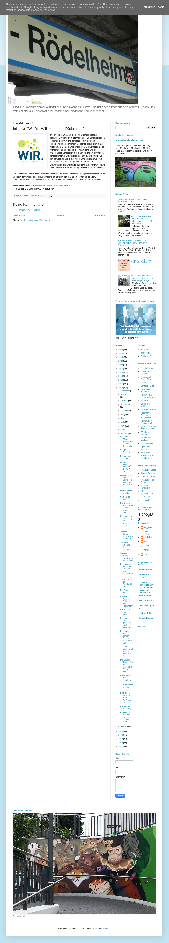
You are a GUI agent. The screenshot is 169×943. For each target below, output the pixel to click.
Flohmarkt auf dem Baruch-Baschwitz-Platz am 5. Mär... (126, 637)
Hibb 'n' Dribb (145, 613)
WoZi (146, 541)
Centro (144, 383)
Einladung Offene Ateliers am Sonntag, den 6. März (126, 441)
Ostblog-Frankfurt (148, 409)
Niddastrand (146, 400)
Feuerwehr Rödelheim (145, 390)
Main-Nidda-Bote (148, 476)
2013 (120, 739)
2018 (120, 380)
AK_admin (148, 527)
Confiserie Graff (147, 386)
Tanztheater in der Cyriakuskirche (126, 583)
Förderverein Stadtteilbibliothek (148, 396)
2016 (120, 387)
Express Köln (146, 500)
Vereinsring (145, 452)
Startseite (60, 215)
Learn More (149, 7)
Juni (123, 418)
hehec (146, 546)
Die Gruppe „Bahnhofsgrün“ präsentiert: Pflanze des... (126, 666)
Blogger (107, 929)
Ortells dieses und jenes (147, 405)
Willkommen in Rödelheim (147, 457)
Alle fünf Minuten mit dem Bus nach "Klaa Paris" (126, 651)
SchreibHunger (146, 618)
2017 (120, 384)
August (124, 410)
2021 (120, 368)
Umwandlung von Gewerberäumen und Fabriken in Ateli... (126, 481)
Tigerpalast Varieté (145, 448)
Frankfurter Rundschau (146, 486)
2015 (120, 731)
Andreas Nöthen (147, 533)
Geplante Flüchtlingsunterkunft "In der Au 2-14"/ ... (126, 467)
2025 (120, 353)
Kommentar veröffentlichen (28, 210)
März (123, 429)
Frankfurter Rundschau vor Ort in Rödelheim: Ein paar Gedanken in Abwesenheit (132, 242)
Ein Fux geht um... (125, 591)
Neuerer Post (19, 215)
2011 (120, 746)
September (125, 404)
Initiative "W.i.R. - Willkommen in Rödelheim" (126, 601)
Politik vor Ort (146, 356)
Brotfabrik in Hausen (146, 372)
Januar (124, 726)
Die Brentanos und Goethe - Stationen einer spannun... (126, 508)
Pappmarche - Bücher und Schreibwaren (147, 415)
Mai (122, 422)
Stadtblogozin (145, 570)
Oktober (124, 401)
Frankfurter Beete (148, 470)
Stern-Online (146, 497)
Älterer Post (100, 215)
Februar (124, 433)
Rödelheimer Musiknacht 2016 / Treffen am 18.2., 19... (126, 698)
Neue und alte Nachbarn (126, 492)
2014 (120, 735)
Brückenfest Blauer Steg (146, 378)
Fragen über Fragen (125, 457)
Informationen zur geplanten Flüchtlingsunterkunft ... (126, 623)
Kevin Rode (149, 537)
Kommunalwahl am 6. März (126, 611)
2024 (120, 357)
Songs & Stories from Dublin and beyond (126, 556)
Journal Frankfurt (148, 473)
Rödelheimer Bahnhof (146, 433)
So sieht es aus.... (125, 498)
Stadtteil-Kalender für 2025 (129, 140)
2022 (120, 365)
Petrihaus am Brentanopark (146, 422)
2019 (120, 376)
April (123, 426)
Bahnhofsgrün (147, 368)
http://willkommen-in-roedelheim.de (55, 186)
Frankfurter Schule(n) (125, 707)
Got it (161, 7)
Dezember (125, 391)
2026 (120, 349)
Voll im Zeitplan (125, 451)
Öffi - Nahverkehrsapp (148, 492)
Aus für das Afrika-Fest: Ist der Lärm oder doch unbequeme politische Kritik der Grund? (143, 219)
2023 (120, 361)
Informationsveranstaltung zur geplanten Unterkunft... (126, 522)
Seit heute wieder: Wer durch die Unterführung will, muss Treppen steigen (143, 278)
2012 (120, 743)
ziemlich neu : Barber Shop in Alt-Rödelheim (126, 535)
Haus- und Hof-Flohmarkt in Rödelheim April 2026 (143, 261)
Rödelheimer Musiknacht (146, 439)
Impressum (145, 353)
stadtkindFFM (145, 600)
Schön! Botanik (147, 443)
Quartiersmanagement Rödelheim (148, 427)
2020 (120, 372)
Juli (122, 414)
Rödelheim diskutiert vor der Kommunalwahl (126, 717)
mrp (145, 554)
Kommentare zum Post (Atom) (37, 220)
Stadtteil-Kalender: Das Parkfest (125, 546)
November (125, 394)
